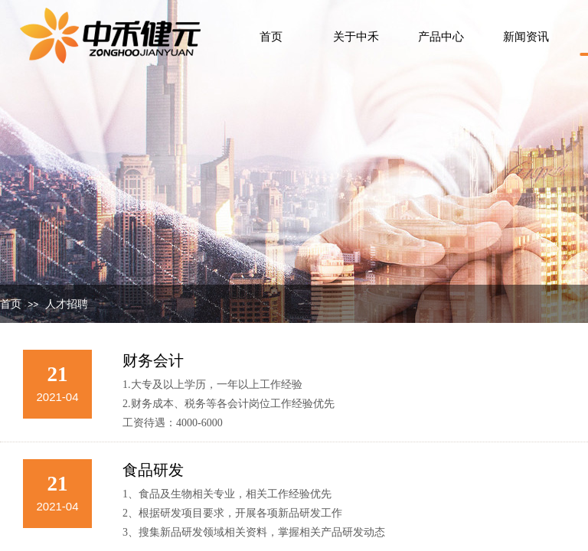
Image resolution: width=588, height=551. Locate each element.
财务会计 (153, 360)
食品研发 (153, 469)
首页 (10, 304)
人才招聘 (66, 304)
